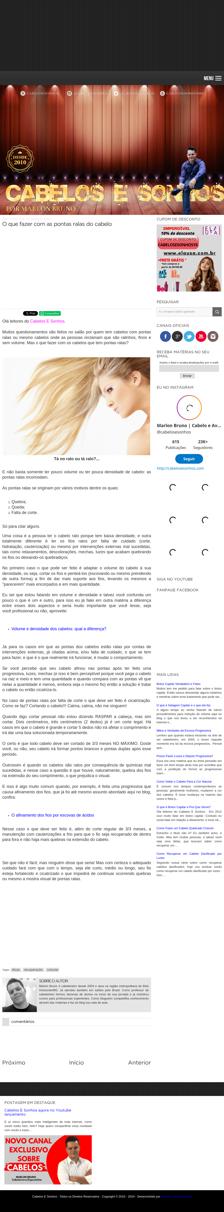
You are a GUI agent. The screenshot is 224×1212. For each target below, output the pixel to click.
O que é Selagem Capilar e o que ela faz (184, 705)
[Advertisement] (112, 35)
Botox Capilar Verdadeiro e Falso (179, 684)
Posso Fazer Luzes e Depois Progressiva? (185, 756)
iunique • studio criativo (176, 1196)
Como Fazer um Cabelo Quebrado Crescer (185, 828)
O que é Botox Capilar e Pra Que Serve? (184, 807)
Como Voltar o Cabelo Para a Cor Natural (184, 781)
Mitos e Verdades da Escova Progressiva (184, 730)
